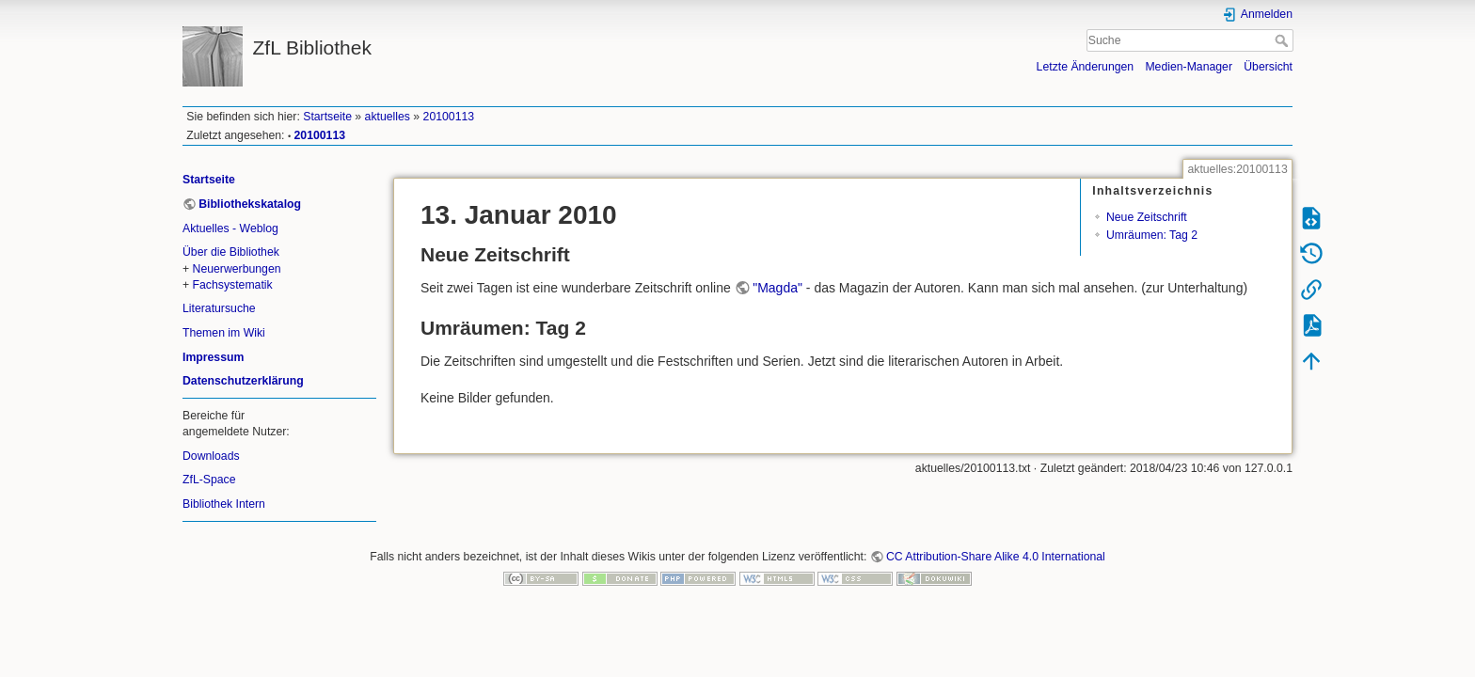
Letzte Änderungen (1085, 66)
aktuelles (387, 116)
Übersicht (1268, 66)
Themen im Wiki (223, 332)
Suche (1284, 40)
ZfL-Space (209, 479)
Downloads (211, 456)
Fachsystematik (233, 284)
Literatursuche (219, 308)
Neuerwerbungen (237, 269)
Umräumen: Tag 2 (1151, 235)
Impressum (213, 357)
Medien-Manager (1188, 66)
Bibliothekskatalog (249, 204)
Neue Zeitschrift (1146, 217)
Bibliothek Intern (223, 504)
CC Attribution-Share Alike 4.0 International (995, 556)
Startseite (327, 116)
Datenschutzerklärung (243, 380)
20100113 (449, 116)
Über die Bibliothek (230, 252)
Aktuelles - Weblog (230, 228)
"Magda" (777, 287)
